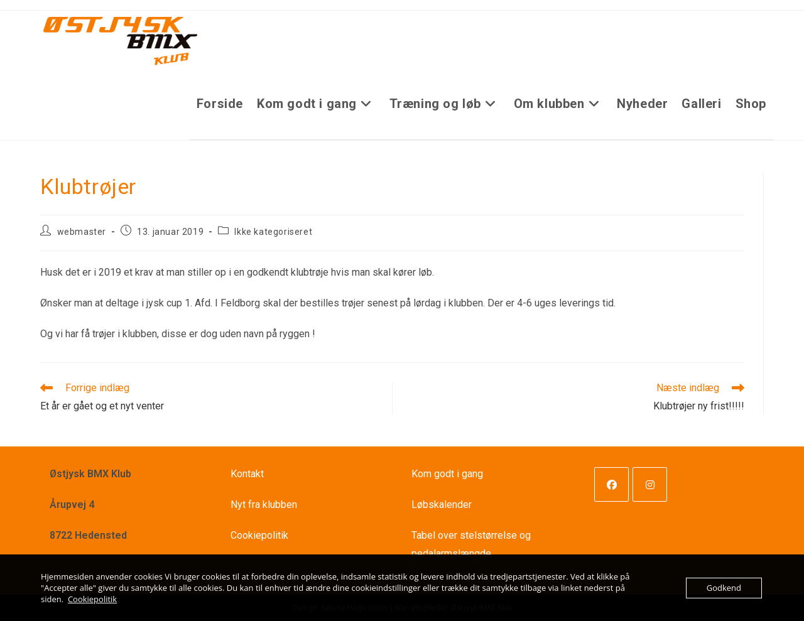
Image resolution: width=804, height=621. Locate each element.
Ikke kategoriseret (273, 232)
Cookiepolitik (259, 535)
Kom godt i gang (447, 474)
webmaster (81, 232)
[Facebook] (611, 484)
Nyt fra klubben (264, 504)
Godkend (724, 587)
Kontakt (247, 474)
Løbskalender (441, 504)
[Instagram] (650, 484)
